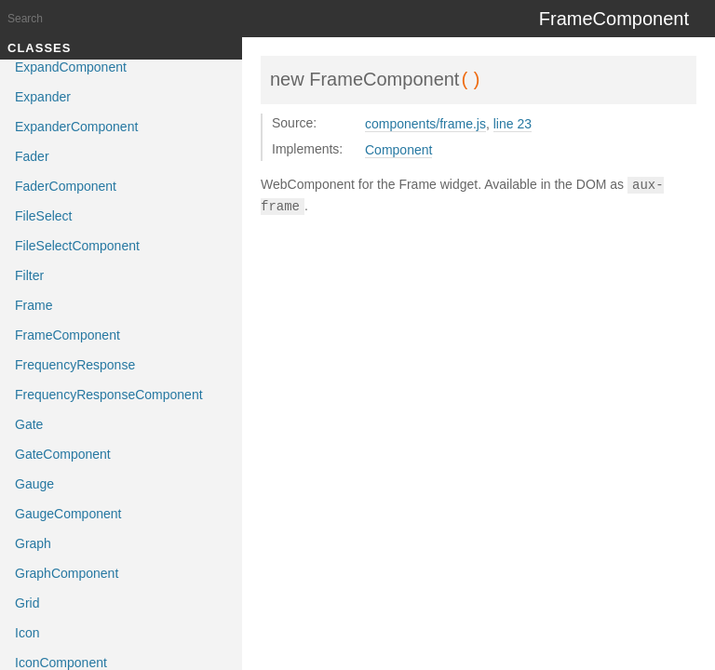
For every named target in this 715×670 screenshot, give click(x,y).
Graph (33, 543)
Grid (27, 603)
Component (398, 149)
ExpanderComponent (76, 126)
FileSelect (43, 215)
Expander (43, 96)
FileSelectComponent (77, 245)
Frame (33, 305)
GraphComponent (66, 573)
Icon (27, 632)
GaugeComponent (68, 513)
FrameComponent (67, 335)
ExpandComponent (71, 67)
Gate (29, 424)
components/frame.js (425, 123)
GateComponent (63, 454)
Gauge (34, 483)
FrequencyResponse (75, 364)
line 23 (512, 123)
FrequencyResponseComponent (109, 394)
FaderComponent (65, 186)
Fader (32, 156)
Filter (29, 275)
